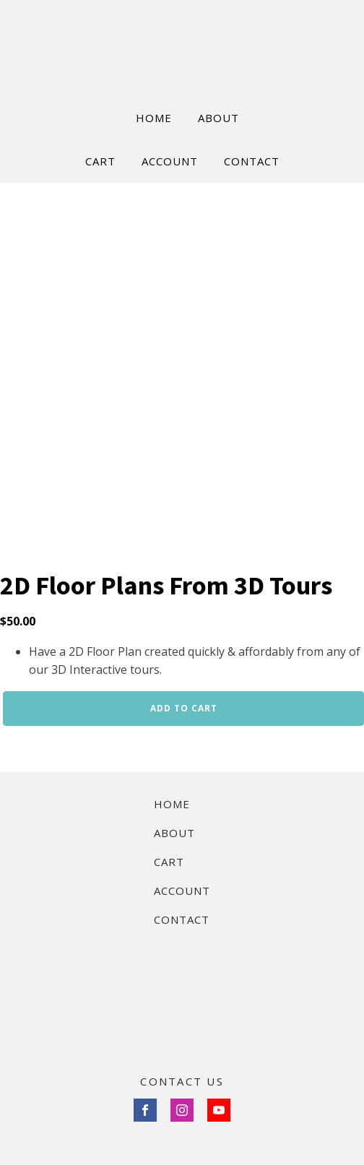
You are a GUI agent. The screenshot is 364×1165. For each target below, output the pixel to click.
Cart (169, 861)
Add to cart (183, 708)
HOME (154, 118)
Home (172, 804)
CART (100, 161)
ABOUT (218, 118)
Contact (181, 919)
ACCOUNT (170, 161)
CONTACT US (182, 1081)
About (174, 833)
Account (182, 890)
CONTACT (252, 161)
